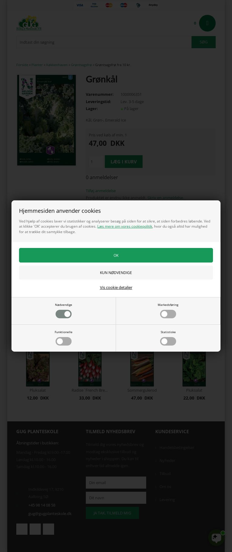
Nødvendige (63, 310)
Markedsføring (168, 310)
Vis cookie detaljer (116, 287)
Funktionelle (63, 338)
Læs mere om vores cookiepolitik (124, 226)
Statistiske (168, 338)
